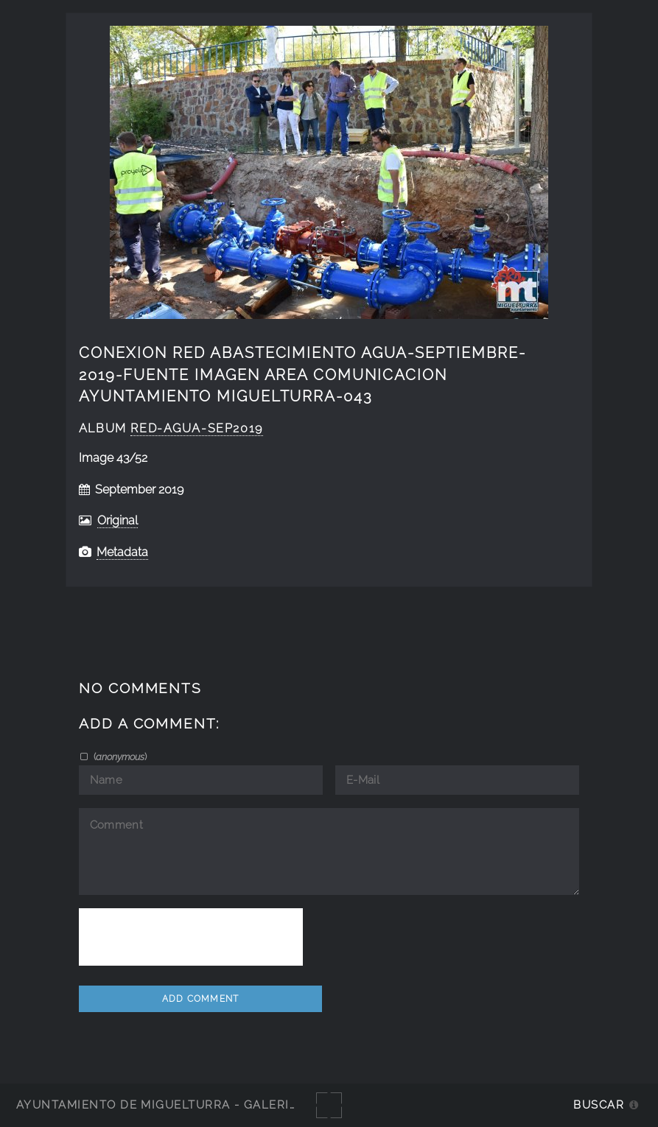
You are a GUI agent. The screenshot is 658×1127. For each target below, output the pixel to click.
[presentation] (191, 937)
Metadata (122, 552)
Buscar (598, 1104)
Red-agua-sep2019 (196, 428)
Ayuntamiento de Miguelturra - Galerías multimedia (202, 1104)
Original (117, 520)
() (119, 756)
